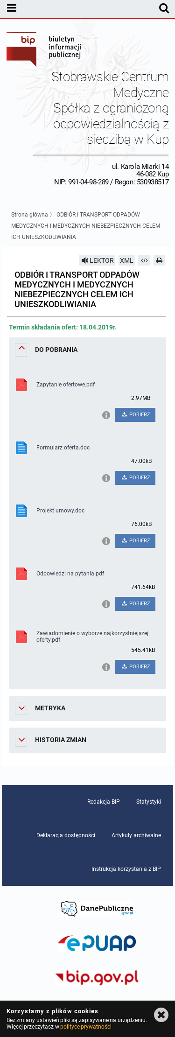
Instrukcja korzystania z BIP (126, 869)
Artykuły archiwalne (136, 835)
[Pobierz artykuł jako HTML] (144, 260)
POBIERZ (135, 415)
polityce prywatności (86, 1026)
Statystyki (148, 802)
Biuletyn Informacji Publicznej (44, 50)
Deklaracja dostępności (65, 835)
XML (126, 260)
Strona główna (29, 214)
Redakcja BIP (103, 802)
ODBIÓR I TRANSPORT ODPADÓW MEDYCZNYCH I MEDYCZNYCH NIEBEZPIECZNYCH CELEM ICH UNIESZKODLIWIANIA (85, 225)
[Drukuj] (160, 260)
